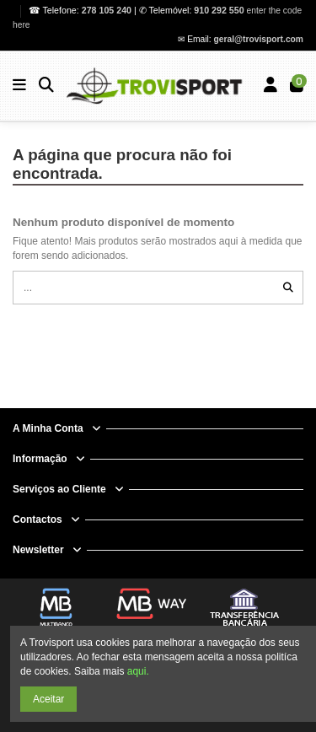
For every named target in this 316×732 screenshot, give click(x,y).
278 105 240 (108, 10)
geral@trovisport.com (258, 39)
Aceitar (48, 699)
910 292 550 (219, 10)
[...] (288, 287)
